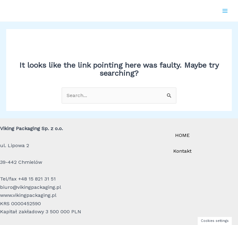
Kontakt (182, 151)
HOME (182, 135)
